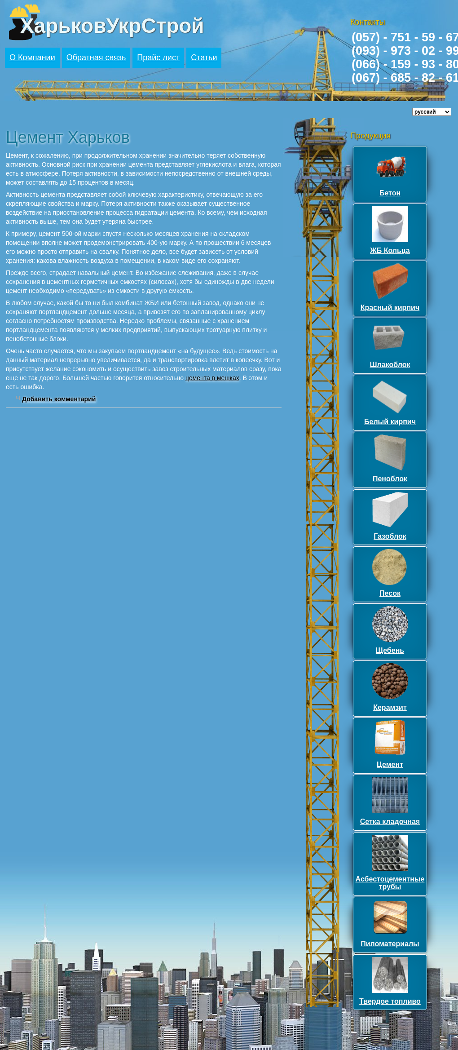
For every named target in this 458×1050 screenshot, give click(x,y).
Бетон (390, 193)
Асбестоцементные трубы (390, 883)
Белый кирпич (390, 421)
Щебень (390, 650)
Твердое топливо (390, 1001)
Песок (390, 593)
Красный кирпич (390, 307)
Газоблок (390, 536)
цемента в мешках (212, 377)
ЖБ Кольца (390, 250)
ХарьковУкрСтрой (112, 25)
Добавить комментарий (59, 399)
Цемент (390, 764)
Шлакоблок (390, 364)
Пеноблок (390, 479)
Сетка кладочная (390, 821)
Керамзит (390, 707)
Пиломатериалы (390, 944)
